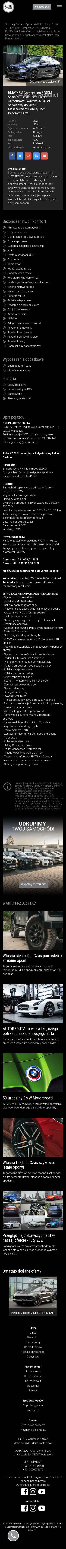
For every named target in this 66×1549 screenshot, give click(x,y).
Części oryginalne (33, 1405)
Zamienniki (33, 1410)
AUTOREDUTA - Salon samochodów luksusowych (8, 7)
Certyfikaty (33, 1356)
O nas (33, 1332)
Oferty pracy (33, 1342)
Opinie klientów (33, 1347)
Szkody (33, 1390)
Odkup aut (33, 1385)
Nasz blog (33, 1337)
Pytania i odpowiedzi (33, 1425)
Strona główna (13, 24)
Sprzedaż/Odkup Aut (37, 24)
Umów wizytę (42, 6)
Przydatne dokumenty (33, 1429)
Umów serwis (33, 1371)
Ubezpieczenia (33, 1376)
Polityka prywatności (33, 1351)
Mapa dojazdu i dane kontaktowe (33, 1443)
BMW (55, 24)
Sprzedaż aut (33, 1381)
